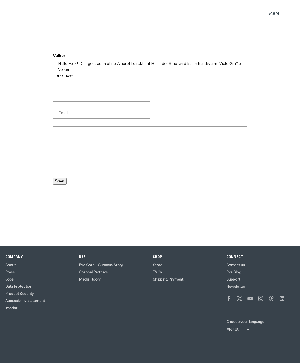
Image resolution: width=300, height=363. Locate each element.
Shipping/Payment (168, 279)
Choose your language (245, 321)
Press (10, 272)
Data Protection (18, 286)
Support (233, 279)
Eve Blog (233, 272)
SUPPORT (250, 12)
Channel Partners (93, 272)
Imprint (11, 307)
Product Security (19, 293)
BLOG (230, 12)
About (10, 265)
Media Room (90, 279)
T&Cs (157, 272)
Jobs (9, 279)
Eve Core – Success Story (101, 265)
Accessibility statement (25, 300)
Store (274, 13)
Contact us (235, 265)
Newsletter (235, 286)
